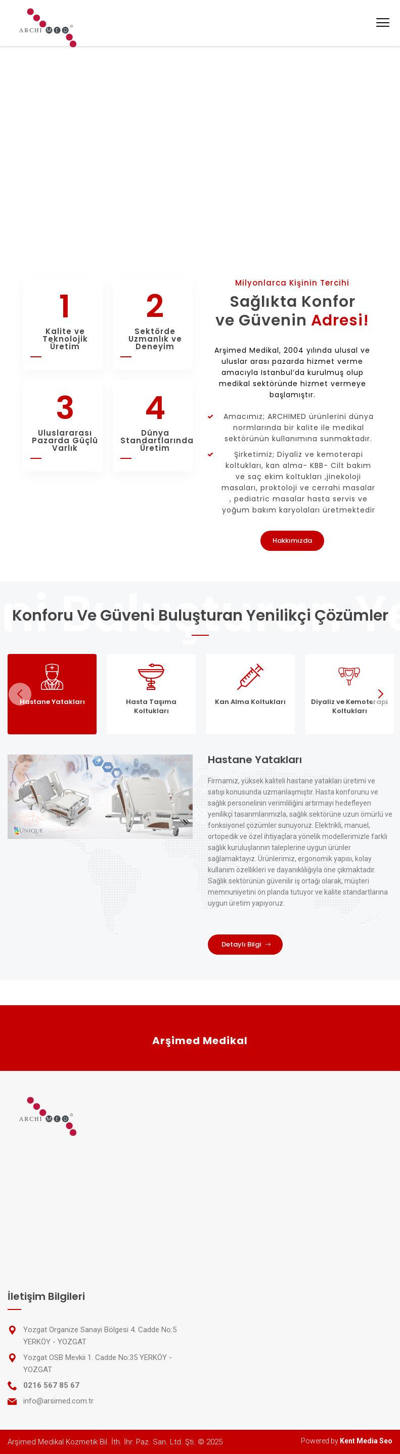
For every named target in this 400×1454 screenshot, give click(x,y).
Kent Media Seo (366, 1441)
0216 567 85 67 (51, 1385)
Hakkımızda (292, 540)
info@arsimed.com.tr (58, 1400)
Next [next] (380, 694)
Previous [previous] (20, 694)
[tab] (52, 694)
